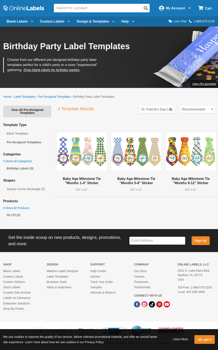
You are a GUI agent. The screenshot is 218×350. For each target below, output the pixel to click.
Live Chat (177, 21)
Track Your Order (101, 282)
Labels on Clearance (16, 298)
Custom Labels (13, 276)
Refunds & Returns (103, 292)
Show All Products (16, 208)
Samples (96, 287)
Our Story (140, 271)
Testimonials (142, 287)
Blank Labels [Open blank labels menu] (20, 21)
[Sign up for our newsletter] (157, 241)
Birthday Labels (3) (20, 168)
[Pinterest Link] (159, 304)
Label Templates (25, 96)
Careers (139, 276)
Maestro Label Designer (63, 271)
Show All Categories (17, 161)
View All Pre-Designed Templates (27, 111)
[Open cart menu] (205, 8)
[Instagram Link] (144, 304)
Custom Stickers (14, 282)
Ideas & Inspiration (59, 287)
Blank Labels (11, 271)
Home (7, 96)
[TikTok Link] (152, 304)
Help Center (98, 271)
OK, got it (205, 339)
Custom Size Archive (17, 292)
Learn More (180, 339)
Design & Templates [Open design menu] (96, 21)
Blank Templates (17, 133)
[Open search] (146, 8)
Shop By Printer (13, 308)
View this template (204, 84)
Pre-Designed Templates (54, 96)
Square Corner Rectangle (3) (26, 189)
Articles (95, 276)
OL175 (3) (13, 215)
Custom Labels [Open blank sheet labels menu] (55, 21)
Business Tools (57, 282)
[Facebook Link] (137, 304)
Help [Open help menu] (127, 21)
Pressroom (141, 282)
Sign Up (200, 240)
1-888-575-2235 (202, 21)
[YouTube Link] (167, 304)
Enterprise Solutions (16, 303)
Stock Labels (11, 287)
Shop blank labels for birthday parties (51, 70)
